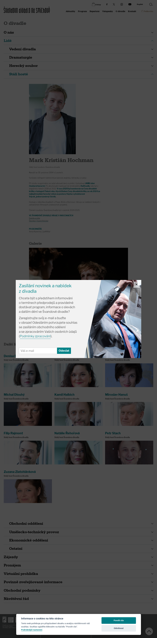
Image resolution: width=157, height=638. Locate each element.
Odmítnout (118, 628)
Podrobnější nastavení (31, 629)
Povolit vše (119, 620)
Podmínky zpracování (35, 336)
